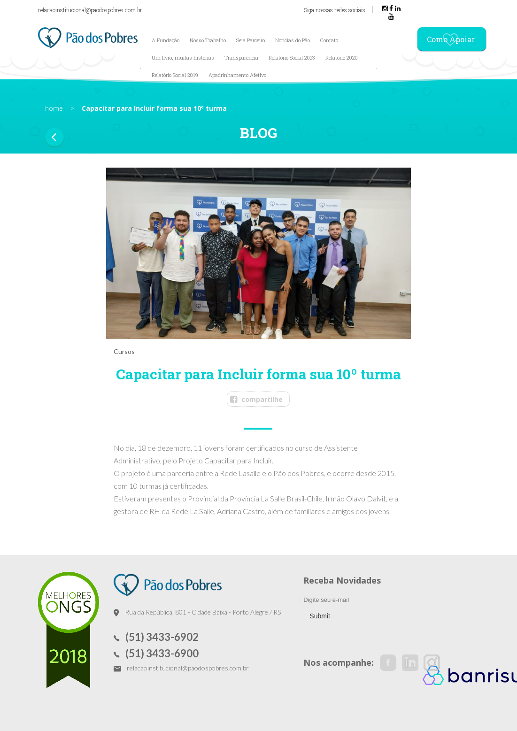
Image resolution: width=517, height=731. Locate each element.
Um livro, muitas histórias (183, 57)
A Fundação (165, 40)
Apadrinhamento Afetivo (237, 74)
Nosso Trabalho (208, 40)
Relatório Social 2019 (175, 74)
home (54, 108)
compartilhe (262, 399)
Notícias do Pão (292, 40)
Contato (329, 40)
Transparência (241, 57)
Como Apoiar (451, 39)
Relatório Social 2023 (292, 57)
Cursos (124, 351)
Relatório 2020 (341, 57)
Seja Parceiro (250, 40)
